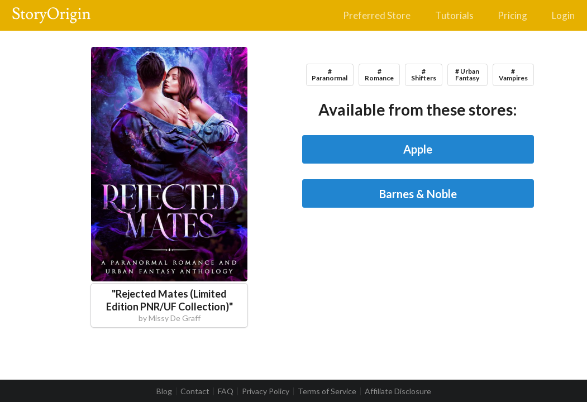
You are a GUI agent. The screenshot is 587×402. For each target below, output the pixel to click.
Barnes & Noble (418, 193)
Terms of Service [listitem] (327, 391)
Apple (417, 149)
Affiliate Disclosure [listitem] (398, 391)
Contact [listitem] (194, 391)
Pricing (512, 15)
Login (563, 15)
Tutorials (454, 15)
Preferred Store (377, 15)
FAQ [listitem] (225, 391)
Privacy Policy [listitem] (265, 391)
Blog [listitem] (164, 391)
